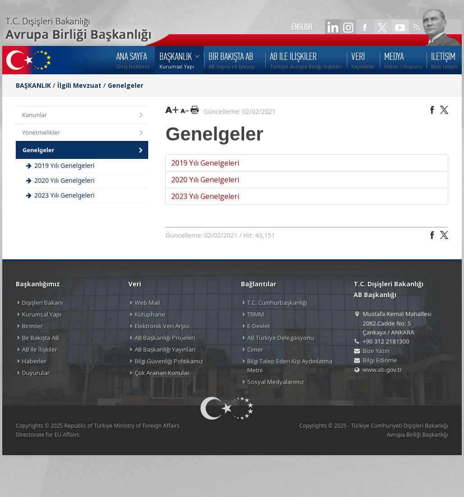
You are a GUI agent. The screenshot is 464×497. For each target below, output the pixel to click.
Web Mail (147, 302)
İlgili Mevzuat (79, 85)
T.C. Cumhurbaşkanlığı (277, 302)
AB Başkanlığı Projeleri (165, 338)
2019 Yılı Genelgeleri (205, 163)
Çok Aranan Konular (162, 373)
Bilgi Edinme (380, 360)
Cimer (255, 349)
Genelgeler (125, 85)
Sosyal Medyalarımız (275, 382)
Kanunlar (83, 115)
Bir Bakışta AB (40, 338)
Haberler (34, 361)
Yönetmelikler (83, 133)
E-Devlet (258, 326)
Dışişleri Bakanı (42, 302)
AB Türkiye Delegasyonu (280, 338)
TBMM (255, 314)
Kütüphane (150, 314)
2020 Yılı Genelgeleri (205, 180)
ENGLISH (301, 27)
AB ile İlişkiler (39, 349)
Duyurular (36, 373)
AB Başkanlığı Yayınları (165, 349)
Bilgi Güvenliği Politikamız (169, 361)
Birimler (32, 326)
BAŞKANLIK (33, 85)
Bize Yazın (376, 351)
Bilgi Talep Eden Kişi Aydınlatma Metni (289, 365)
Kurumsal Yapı (41, 314)
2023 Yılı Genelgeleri (205, 196)
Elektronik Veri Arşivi (162, 326)
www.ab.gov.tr (382, 370)
